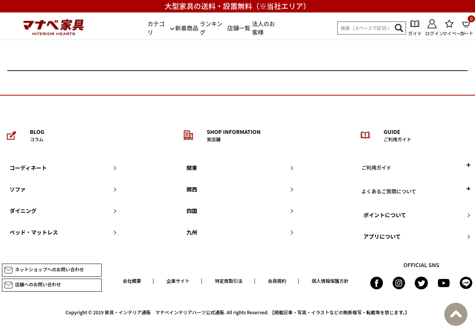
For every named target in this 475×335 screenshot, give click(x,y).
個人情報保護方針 (330, 280)
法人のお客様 (263, 28)
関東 (191, 168)
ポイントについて (384, 215)
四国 (191, 211)
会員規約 (277, 280)
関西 (191, 189)
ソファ (18, 189)
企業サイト (178, 280)
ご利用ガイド (376, 167)
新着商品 (186, 28)
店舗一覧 (239, 28)
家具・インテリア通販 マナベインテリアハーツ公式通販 (164, 312)
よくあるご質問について (388, 191)
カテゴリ (156, 28)
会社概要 (132, 280)
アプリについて (382, 236)
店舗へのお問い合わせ (32, 285)
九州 (191, 232)
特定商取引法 (228, 280)
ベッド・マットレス (34, 232)
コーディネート (28, 168)
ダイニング (23, 211)
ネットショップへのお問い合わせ (44, 270)
